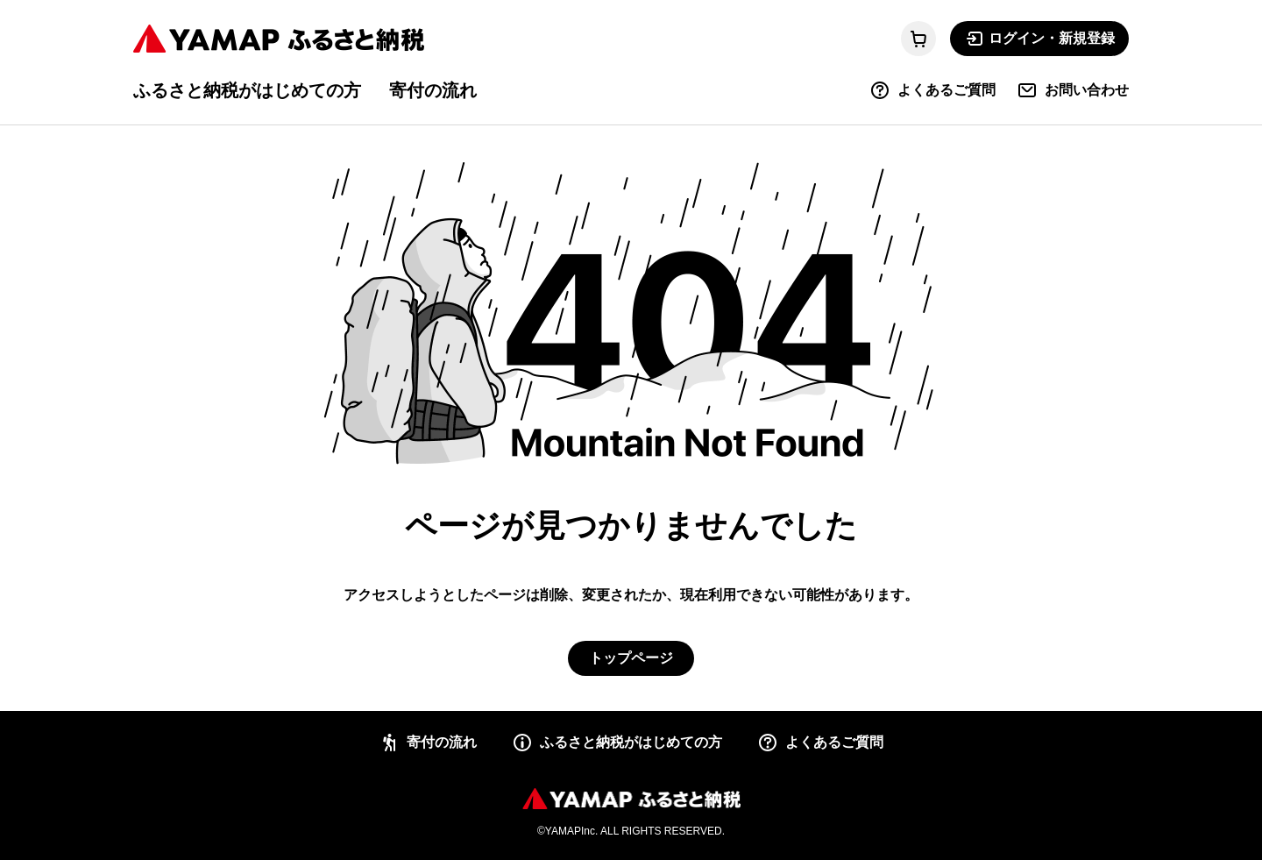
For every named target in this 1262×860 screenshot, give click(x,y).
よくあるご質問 (932, 90)
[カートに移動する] (918, 38)
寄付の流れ (433, 90)
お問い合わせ (1073, 90)
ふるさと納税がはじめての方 (247, 90)
